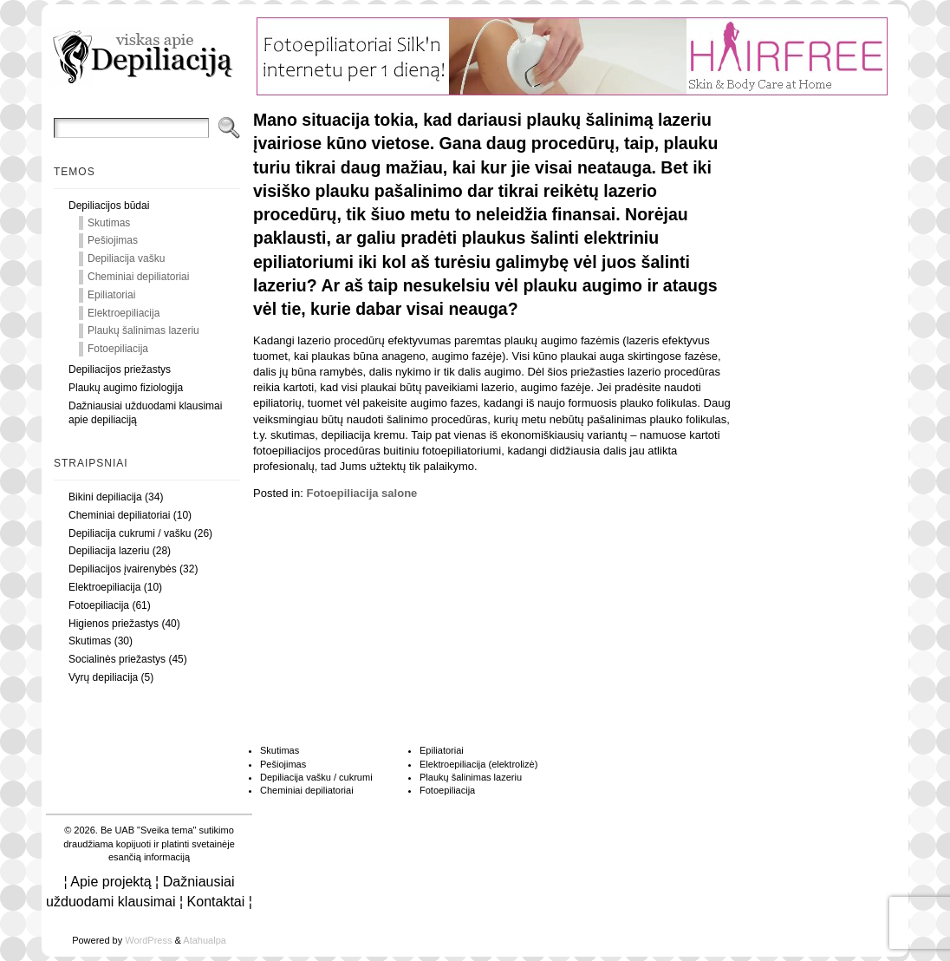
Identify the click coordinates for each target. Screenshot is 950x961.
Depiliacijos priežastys (119, 369)
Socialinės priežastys (117, 659)
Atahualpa (204, 940)
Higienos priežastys (113, 624)
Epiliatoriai (111, 295)
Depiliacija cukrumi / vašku (129, 533)
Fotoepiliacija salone (361, 493)
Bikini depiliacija (105, 497)
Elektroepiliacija (123, 313)
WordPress (148, 940)
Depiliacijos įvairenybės (122, 569)
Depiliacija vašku (126, 258)
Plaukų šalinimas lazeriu (143, 330)
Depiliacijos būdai (108, 205)
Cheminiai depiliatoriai (138, 277)
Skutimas (109, 223)
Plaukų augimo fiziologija (125, 388)
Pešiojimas (113, 240)
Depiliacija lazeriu (108, 551)
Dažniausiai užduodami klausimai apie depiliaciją (145, 413)
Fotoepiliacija (118, 349)
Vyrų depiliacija (103, 677)
